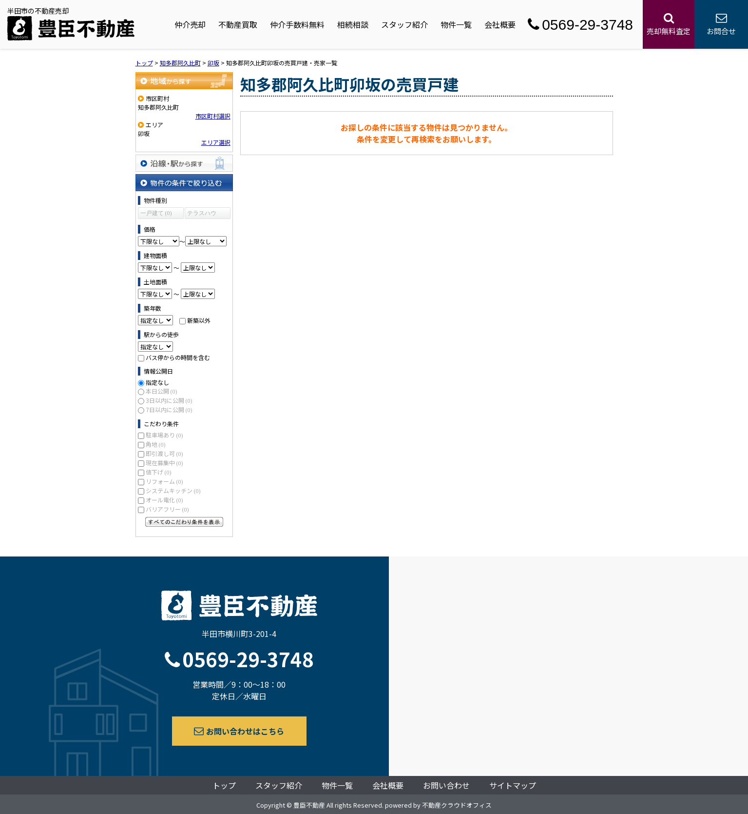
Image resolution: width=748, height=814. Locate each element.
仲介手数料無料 (297, 24)
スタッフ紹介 (404, 24)
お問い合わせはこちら (239, 731)
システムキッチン (173, 490)
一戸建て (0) (156, 213)
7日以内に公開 (169, 409)
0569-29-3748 (580, 25)
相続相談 (352, 24)
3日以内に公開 (169, 400)
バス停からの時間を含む (178, 357)
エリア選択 (215, 142)
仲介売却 (190, 24)
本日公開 (161, 391)
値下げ (159, 472)
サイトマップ (512, 785)
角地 (156, 444)
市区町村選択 (212, 116)
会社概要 (500, 24)
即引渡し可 (164, 453)
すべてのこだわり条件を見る (184, 522)
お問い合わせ (446, 785)
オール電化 (164, 500)
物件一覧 (456, 24)
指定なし (157, 382)
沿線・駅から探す (184, 163)
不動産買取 (237, 24)
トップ (224, 785)
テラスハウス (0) (201, 214)
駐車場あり (164, 435)
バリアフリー (167, 509)
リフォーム (164, 481)
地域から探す (184, 80)
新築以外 (199, 320)
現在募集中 (164, 462)
